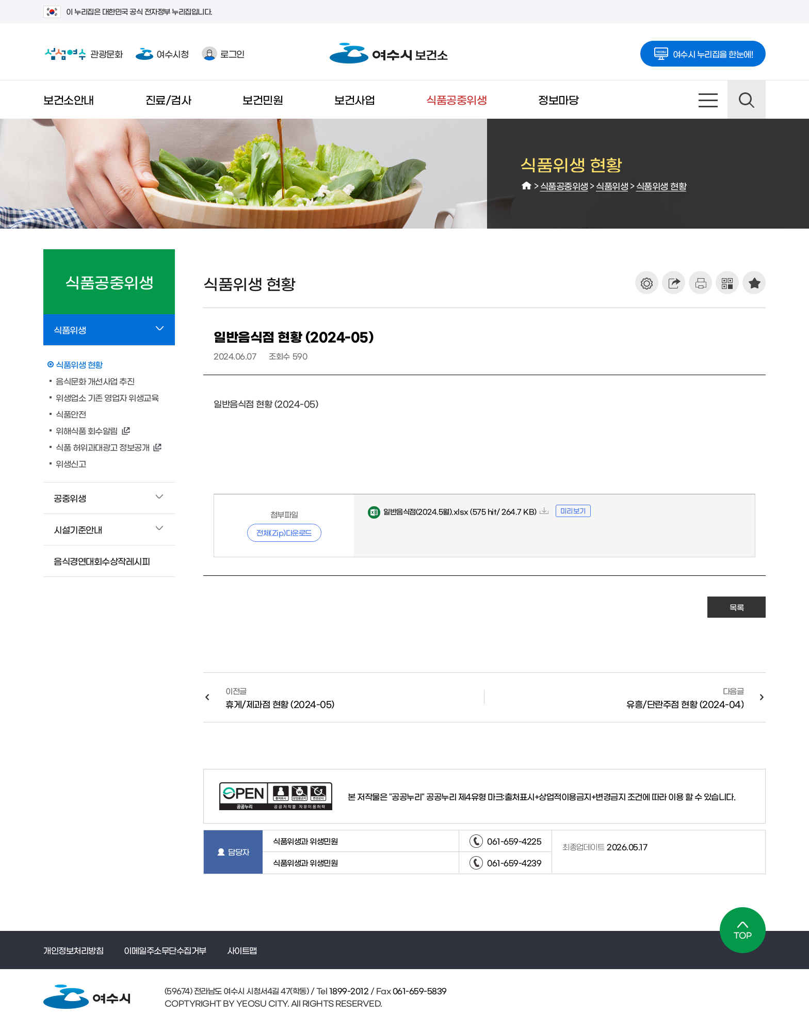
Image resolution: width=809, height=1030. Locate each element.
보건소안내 (68, 99)
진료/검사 (168, 99)
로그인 (223, 53)
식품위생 (612, 185)
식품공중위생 (456, 99)
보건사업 (354, 99)
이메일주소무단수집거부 (165, 950)
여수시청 (162, 53)
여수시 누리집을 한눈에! (703, 50)
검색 (746, 100)
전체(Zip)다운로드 (284, 532)
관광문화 (82, 53)
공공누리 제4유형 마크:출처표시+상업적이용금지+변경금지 (525, 796)
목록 (736, 607)
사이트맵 (708, 100)
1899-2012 (347, 990)
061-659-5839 (419, 990)
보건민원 (262, 99)
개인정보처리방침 (73, 950)
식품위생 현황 (661, 185)
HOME (527, 186)
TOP (743, 930)
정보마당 (558, 99)
